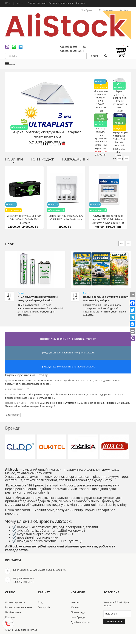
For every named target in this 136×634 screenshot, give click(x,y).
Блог (9, 244)
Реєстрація (44, 607)
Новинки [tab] (14, 159)
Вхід (40, 602)
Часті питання (13, 612)
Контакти (80, 3)
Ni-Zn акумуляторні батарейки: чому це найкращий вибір (38, 298)
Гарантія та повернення (61, 3)
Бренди (13, 428)
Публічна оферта (80, 622)
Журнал (75, 607)
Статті (21, 293)
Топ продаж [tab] (42, 159)
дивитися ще (12, 414)
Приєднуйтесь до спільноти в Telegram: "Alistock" (68, 352)
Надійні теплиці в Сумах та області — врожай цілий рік (106, 298)
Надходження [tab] (75, 159)
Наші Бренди (78, 617)
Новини (75, 602)
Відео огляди (78, 612)
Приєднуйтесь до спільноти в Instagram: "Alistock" (68, 338)
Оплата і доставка (37, 3)
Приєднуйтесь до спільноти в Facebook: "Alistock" (68, 366)
